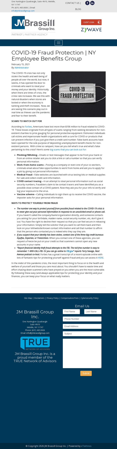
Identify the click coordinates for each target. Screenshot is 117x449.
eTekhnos (86, 445)
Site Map (28, 298)
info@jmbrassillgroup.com (23, 10)
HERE (100, 257)
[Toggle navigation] (59, 43)
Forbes (28, 126)
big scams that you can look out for (68, 149)
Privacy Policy (53, 298)
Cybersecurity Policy (89, 298)
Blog (78, 9)
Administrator (22, 67)
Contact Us (72, 3)
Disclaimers (39, 298)
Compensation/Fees (70, 298)
